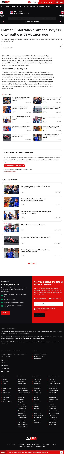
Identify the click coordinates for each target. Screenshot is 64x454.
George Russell (27, 338)
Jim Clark (51, 402)
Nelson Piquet (53, 417)
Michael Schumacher (55, 383)
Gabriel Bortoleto (23, 426)
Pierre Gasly (21, 411)
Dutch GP (36, 404)
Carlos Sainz (21, 399)
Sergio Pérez (21, 402)
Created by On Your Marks (26, 446)
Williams (5, 399)
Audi (4, 390)
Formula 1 (20, 60)
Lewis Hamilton (38, 337)
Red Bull (5, 379)
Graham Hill (52, 415)
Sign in (5, 312)
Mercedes (5, 386)
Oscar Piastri (21, 397)
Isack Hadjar (21, 395)
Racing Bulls (6, 397)
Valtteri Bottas (22, 406)
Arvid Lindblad (22, 408)
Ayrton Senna (53, 388)
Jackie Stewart (53, 395)
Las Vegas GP (37, 417)
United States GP (38, 415)
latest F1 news (10, 331)
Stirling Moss (52, 408)
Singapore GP (37, 413)
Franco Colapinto (23, 424)
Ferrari (4, 383)
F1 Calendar (21, 6)
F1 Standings (31, 6)
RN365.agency (37, 358)
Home (7, 6)
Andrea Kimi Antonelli (24, 392)
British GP (36, 397)
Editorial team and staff (40, 354)
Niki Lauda (52, 404)
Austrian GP (37, 395)
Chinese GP (37, 381)
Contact (54, 444)
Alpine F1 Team (7, 388)
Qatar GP (36, 420)
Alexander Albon (22, 417)
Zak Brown (38, 84)
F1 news (13, 6)
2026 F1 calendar (15, 342)
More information (32, 22)
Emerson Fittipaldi (54, 413)
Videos (48, 6)
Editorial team (11, 444)
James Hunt (52, 392)
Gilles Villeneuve (53, 390)
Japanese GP (37, 383)
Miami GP (36, 386)
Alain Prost (52, 381)
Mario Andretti (53, 424)
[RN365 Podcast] (29, 2)
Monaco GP (37, 390)
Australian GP (37, 379)
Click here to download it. (10, 171)
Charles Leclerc (39, 338)
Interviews (40, 6)
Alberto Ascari (53, 386)
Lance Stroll (21, 413)
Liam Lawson (21, 420)
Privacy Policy (45, 444)
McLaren (30, 60)
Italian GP (36, 406)
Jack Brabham (53, 420)
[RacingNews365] (32, 438)
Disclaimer (21, 444)
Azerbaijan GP (37, 411)
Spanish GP (37, 408)
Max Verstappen (49, 337)
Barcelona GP (37, 392)
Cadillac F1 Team (7, 402)
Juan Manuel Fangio (54, 411)
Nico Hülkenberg (22, 415)
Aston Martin (6, 392)
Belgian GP (37, 399)
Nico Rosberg (52, 379)
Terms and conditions (33, 444)
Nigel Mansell (52, 406)
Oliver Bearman (22, 422)
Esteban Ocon (22, 404)
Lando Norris (19, 338)
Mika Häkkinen (53, 397)
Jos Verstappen (53, 399)
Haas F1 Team (7, 395)
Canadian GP (37, 388)
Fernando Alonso (23, 390)
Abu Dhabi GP (37, 422)
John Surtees (52, 422)
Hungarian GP (37, 402)
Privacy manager (40, 446)
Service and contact (39, 356)
